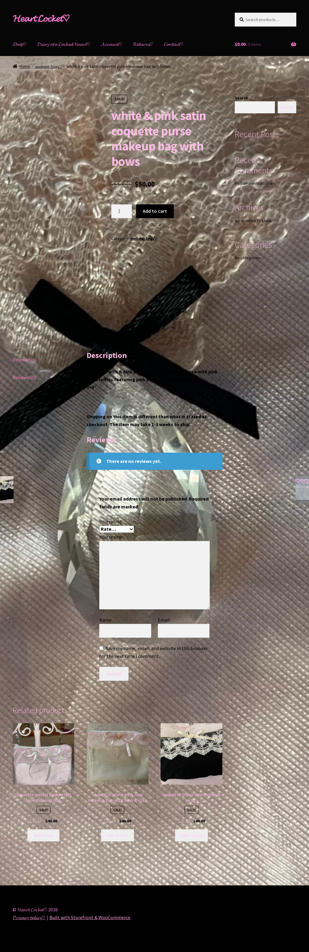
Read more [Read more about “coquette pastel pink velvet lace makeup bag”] (43, 835)
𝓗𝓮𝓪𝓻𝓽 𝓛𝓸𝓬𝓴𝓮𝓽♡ (41, 18)
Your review (112, 537)
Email (165, 620)
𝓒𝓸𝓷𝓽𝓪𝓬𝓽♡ (173, 44)
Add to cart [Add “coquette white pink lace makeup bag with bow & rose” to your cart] (117, 835)
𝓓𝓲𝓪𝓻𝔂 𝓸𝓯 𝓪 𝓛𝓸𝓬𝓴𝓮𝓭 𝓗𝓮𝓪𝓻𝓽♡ (63, 44)
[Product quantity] (121, 211)
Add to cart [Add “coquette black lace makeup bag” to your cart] (191, 835)
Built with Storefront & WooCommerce (89, 917)
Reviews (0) (24, 377)
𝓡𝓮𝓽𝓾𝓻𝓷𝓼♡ (143, 44)
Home (25, 66)
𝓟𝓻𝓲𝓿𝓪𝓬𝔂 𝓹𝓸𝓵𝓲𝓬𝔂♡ (29, 917)
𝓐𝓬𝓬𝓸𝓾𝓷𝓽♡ (111, 44)
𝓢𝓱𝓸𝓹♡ (20, 44)
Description (25, 360)
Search (241, 98)
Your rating (112, 521)
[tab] (43, 360)
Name (107, 620)
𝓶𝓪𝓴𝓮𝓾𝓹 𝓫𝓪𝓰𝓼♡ (48, 66)
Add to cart (155, 211)
